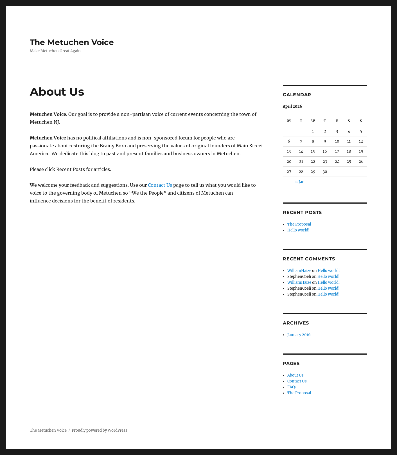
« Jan (299, 181)
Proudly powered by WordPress (99, 430)
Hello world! (298, 230)
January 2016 (299, 334)
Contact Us (160, 185)
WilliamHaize (299, 270)
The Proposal (299, 224)
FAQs (292, 387)
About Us (295, 375)
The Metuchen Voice (72, 42)
